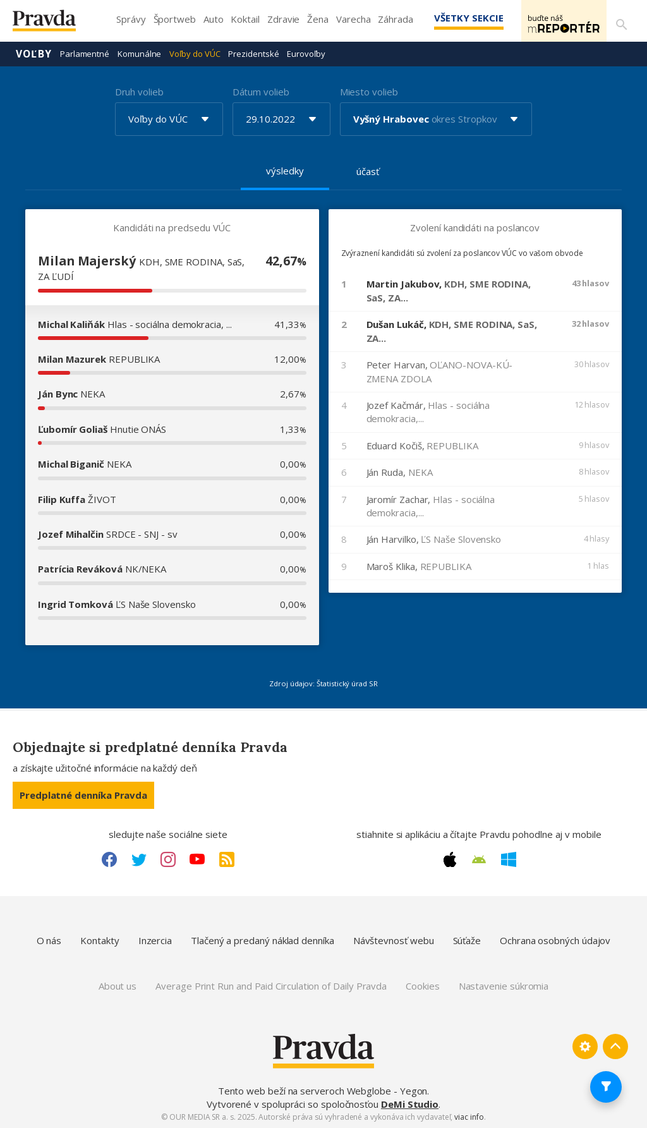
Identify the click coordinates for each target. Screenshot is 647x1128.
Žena (318, 19)
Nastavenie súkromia (504, 985)
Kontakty (99, 939)
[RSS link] (226, 859)
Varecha (353, 19)
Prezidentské (253, 53)
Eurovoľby (306, 53)
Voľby (34, 53)
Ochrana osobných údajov (555, 939)
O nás (49, 939)
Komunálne (139, 53)
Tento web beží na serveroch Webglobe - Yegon (323, 1090)
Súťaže (467, 939)
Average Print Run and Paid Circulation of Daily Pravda (271, 985)
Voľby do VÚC (194, 53)
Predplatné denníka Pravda (83, 794)
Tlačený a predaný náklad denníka (262, 939)
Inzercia (155, 939)
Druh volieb (139, 91)
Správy (131, 19)
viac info (468, 1116)
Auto (213, 19)
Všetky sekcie (450, 17)
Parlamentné (84, 53)
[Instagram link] (168, 859)
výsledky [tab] (284, 170)
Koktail (245, 19)
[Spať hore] (615, 1045)
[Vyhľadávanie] (619, 20)
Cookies (422, 985)
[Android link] (479, 858)
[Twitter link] (139, 859)
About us (117, 985)
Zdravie (283, 19)
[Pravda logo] (54, 23)
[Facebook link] (109, 859)
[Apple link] (449, 859)
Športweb (175, 19)
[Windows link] (508, 859)
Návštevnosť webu (393, 939)
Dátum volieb (261, 91)
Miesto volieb (369, 91)
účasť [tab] (367, 170)
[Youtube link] (197, 859)
